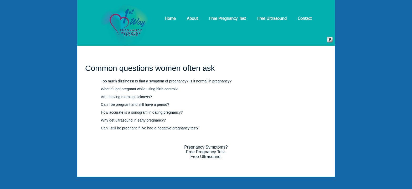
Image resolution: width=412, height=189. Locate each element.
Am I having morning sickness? (126, 97)
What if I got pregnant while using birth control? (139, 89)
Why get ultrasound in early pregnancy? (133, 120)
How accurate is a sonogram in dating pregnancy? (142, 112)
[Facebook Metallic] (330, 40)
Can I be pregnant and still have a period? (135, 104)
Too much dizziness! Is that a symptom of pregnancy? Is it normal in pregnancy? (166, 81)
